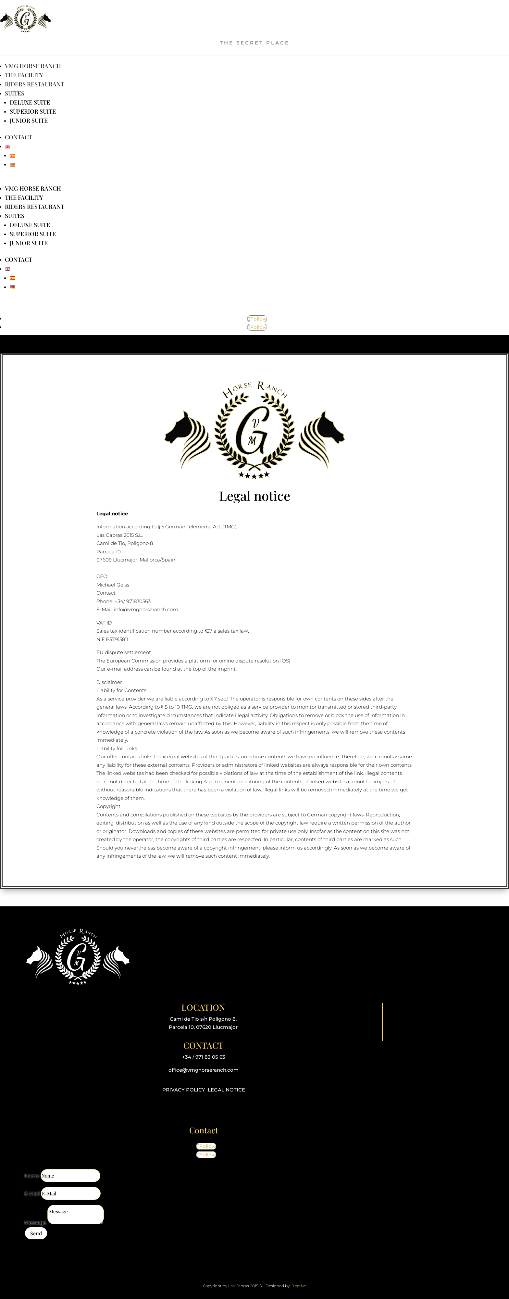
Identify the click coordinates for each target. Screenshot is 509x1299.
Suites (14, 93)
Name (31, 1176)
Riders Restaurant (34, 84)
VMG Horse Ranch (33, 66)
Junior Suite (29, 120)
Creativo (298, 1285)
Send (36, 1233)
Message (35, 1222)
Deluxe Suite (30, 102)
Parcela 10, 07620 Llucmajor (203, 1027)
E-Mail (32, 1194)
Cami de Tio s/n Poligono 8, (203, 1019)
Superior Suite (33, 111)
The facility (24, 75)
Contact (18, 137)
